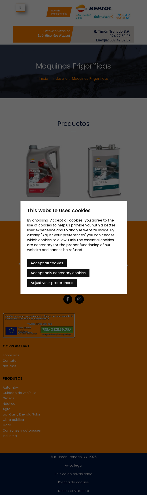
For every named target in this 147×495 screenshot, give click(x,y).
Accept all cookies (47, 263)
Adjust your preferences (52, 282)
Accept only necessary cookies (58, 272)
